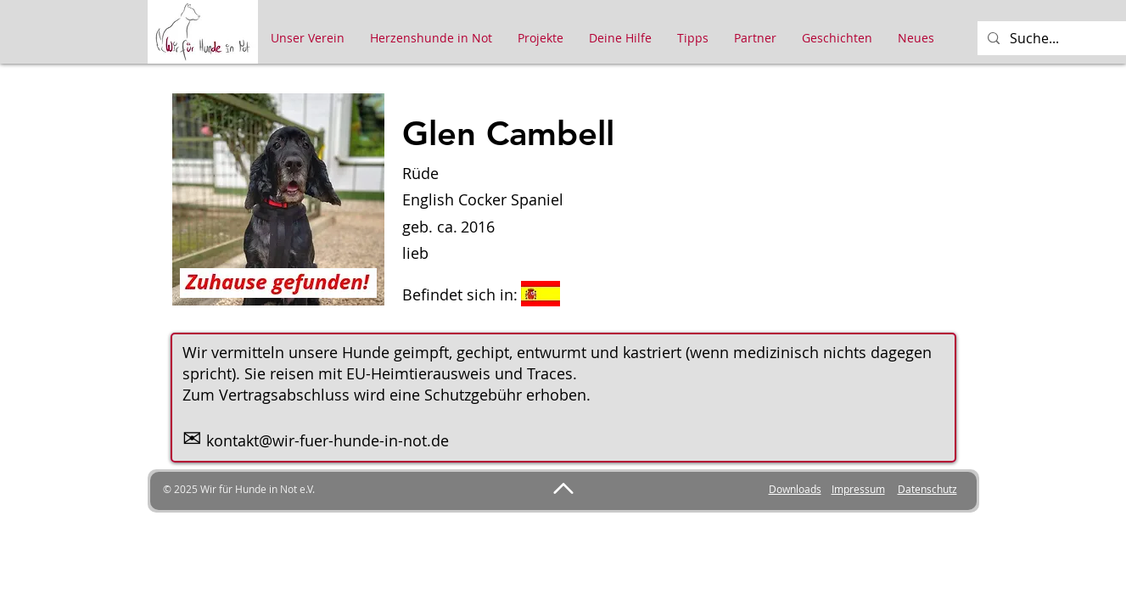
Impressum (858, 489)
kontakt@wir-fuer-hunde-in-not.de (327, 440)
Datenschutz (927, 489)
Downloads (795, 489)
